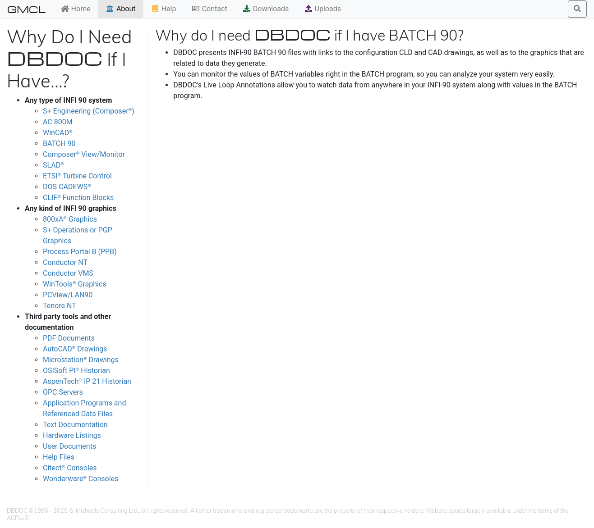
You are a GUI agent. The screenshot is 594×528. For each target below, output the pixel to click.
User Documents (69, 446)
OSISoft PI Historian (76, 370)
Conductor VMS (68, 273)
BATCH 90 (59, 143)
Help (163, 9)
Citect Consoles (70, 468)
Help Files (58, 457)
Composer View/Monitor (84, 154)
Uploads (322, 9)
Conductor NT (65, 262)
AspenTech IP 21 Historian (87, 381)
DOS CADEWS (67, 186)
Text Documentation (75, 424)
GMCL (26, 9)
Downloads (265, 9)
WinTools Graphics (74, 284)
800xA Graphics (70, 219)
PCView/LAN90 (67, 295)
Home (75, 9)
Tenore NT (59, 305)
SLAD (53, 165)
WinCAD (58, 132)
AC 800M (58, 122)
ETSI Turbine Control (77, 176)
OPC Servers (63, 392)
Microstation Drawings (81, 359)
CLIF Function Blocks (78, 197)
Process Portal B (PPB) (80, 251)
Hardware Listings (72, 435)
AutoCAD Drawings (75, 349)
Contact (209, 9)
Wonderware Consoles (80, 478)
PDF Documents (69, 338)
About (121, 9)
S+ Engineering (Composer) (88, 111)
